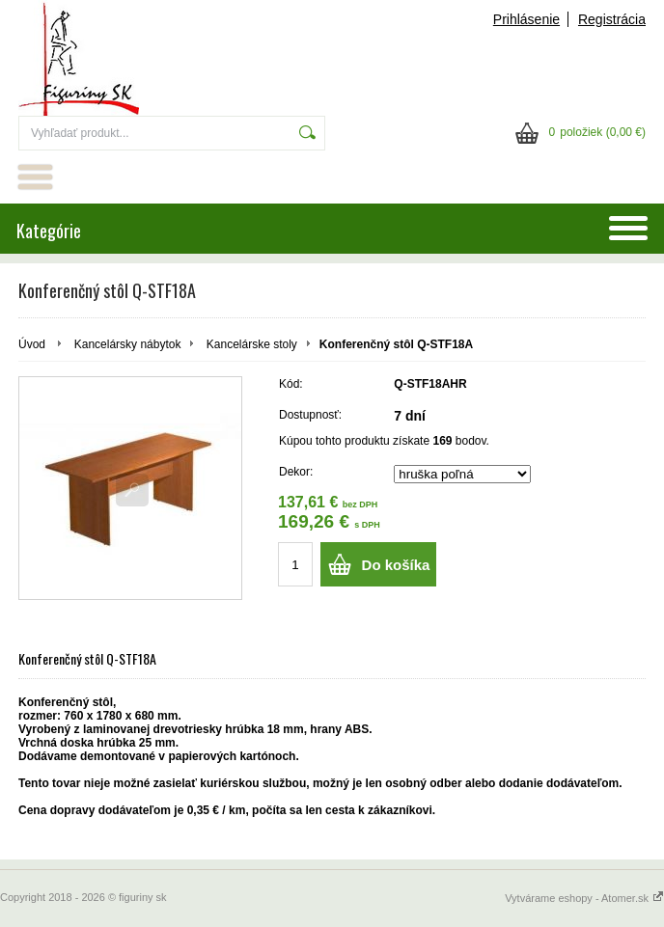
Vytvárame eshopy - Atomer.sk (584, 898)
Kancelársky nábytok (127, 344)
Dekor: (296, 471)
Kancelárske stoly (252, 344)
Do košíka (396, 565)
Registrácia (612, 19)
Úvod (31, 344)
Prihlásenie (526, 19)
